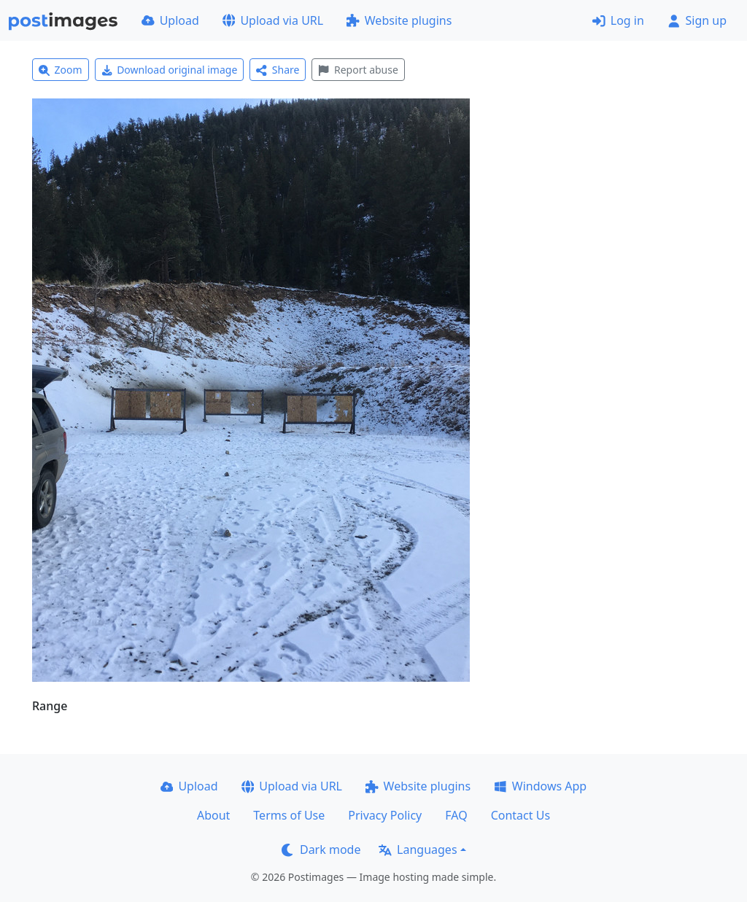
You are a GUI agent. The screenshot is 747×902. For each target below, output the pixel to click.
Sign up (697, 20)
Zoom (60, 70)
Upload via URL (272, 20)
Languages (418, 849)
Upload (170, 20)
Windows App (540, 786)
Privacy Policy (385, 815)
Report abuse (358, 70)
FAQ (456, 815)
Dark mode (321, 849)
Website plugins (399, 20)
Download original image (169, 70)
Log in (618, 20)
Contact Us (520, 815)
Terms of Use (289, 815)
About (213, 815)
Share (277, 70)
